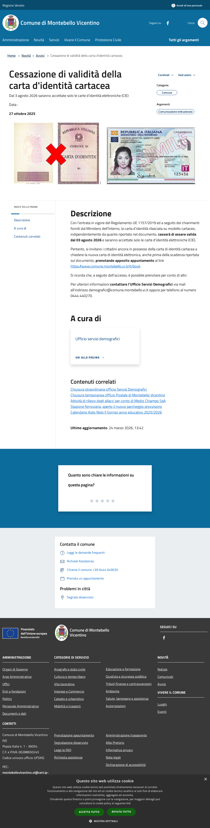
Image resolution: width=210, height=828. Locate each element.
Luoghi (162, 704)
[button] (105, 821)
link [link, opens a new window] (128, 803)
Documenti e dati (14, 713)
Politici (7, 698)
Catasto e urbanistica (69, 698)
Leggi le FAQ (62, 749)
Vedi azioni (187, 75)
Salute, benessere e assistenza (127, 698)
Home (11, 55)
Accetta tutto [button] (89, 812)
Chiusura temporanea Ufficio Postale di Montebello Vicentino (118, 395)
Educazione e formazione (123, 669)
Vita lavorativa (64, 684)
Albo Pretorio (115, 742)
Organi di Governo (15, 669)
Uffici (6, 684)
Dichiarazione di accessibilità (126, 764)
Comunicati (165, 676)
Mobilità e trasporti (67, 706)
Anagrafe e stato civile (69, 669)
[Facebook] (166, 22)
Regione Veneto (13, 5)
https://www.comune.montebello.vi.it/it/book (105, 266)
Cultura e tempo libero (69, 676)
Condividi (166, 75)
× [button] (205, 779)
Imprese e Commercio (69, 691)
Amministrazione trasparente (126, 735)
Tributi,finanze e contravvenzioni (129, 683)
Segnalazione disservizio (71, 742)
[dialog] (105, 801)
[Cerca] (203, 23)
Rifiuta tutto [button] (121, 811)
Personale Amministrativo (20, 706)
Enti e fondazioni (14, 691)
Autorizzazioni (116, 705)
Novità (26, 55)
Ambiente (112, 691)
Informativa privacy (119, 749)
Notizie (162, 669)
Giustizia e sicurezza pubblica (126, 676)
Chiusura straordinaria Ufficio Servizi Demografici (109, 389)
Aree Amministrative (17, 676)
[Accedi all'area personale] (187, 5)
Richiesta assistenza (68, 757)
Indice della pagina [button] (26, 207)
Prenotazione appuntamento (74, 735)
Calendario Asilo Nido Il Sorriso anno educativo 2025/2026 (116, 412)
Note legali (113, 757)
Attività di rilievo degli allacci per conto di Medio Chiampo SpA (118, 401)
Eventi (162, 711)
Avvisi (40, 55)
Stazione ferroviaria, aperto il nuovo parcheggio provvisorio (116, 406)
